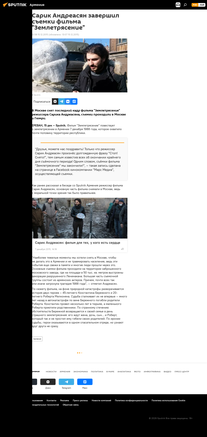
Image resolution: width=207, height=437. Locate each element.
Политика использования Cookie (168, 400)
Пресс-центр (182, 371)
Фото (137, 371)
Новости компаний (101, 400)
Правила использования (30, 400)
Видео (167, 371)
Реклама (64, 400)
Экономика (80, 371)
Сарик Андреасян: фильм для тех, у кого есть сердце (77, 242)
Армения (37, 339)
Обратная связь (71, 404)
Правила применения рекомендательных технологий (31, 404)
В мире (110, 371)
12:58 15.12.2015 (40, 34)
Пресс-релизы (80, 400)
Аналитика (124, 371)
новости (51, 371)
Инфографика (152, 371)
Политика (97, 371)
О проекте (8, 400)
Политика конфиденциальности (131, 400)
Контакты (51, 400)
